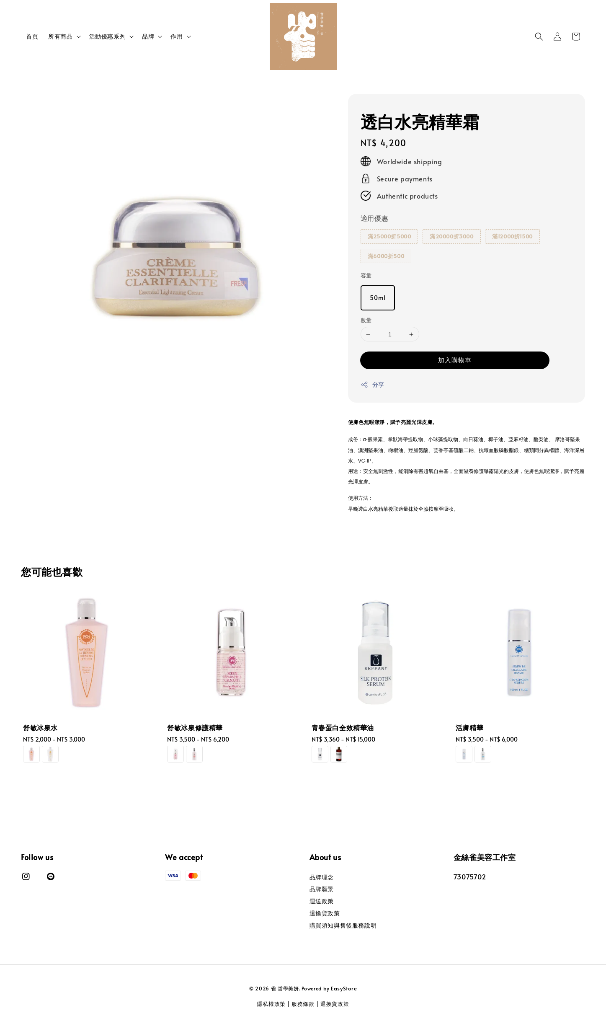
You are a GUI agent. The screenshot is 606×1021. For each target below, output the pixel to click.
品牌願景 (321, 889)
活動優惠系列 (107, 36)
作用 (176, 36)
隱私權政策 (271, 1004)
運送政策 (321, 901)
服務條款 (303, 1004)
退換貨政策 (324, 913)
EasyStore (344, 988)
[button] (539, 36)
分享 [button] (372, 384)
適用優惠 (374, 217)
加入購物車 (455, 359)
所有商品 (60, 36)
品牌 (148, 36)
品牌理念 (321, 877)
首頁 (32, 36)
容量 (366, 275)
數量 (366, 320)
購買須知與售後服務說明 (343, 925)
